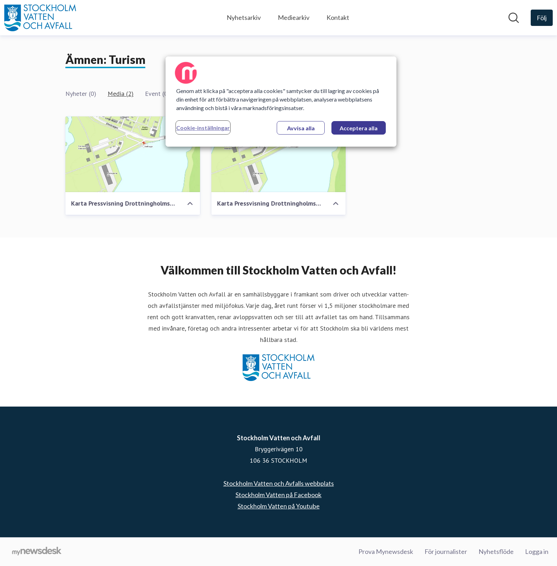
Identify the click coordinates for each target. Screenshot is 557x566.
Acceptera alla (359, 128)
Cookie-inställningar (203, 127)
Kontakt (337, 17)
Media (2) (121, 93)
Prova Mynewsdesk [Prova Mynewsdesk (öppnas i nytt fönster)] (385, 551)
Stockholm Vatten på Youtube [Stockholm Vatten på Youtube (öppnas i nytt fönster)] (279, 506)
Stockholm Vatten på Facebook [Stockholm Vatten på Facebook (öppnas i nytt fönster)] (278, 495)
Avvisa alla (301, 128)
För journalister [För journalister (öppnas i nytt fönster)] (445, 551)
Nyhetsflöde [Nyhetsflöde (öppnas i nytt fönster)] (496, 551)
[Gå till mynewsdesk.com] (37, 551)
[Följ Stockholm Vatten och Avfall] (542, 18)
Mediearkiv (293, 17)
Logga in (536, 551)
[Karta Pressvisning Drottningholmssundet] (132, 154)
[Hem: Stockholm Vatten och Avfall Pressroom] (40, 17)
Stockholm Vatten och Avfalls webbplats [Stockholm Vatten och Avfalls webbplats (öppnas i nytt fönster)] (278, 483)
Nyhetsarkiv (244, 17)
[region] (281, 101)
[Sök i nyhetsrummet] (513, 17)
